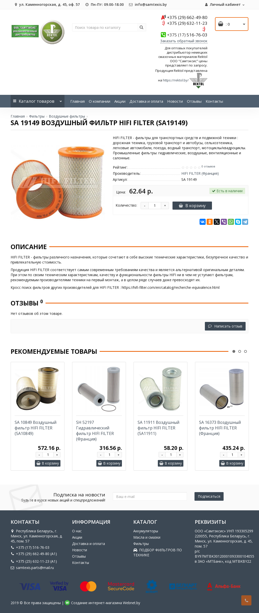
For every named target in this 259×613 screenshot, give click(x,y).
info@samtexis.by (148, 4)
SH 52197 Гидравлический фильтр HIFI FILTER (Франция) (95, 431)
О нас (77, 531)
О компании (99, 101)
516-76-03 (187, 35)
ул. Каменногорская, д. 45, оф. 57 (46, 4)
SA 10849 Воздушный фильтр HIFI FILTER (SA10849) (35, 428)
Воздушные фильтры (67, 116)
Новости (175, 101)
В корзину (192, 205)
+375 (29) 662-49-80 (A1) (34, 553)
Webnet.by (131, 602)
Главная (77, 101)
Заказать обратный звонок (183, 40)
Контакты (214, 101)
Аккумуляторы (145, 531)
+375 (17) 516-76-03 (30, 547)
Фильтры (37, 116)
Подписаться (209, 496)
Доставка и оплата (146, 101)
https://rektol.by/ (176, 80)
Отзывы (194, 101)
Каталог (37, 99)
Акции (119, 101)
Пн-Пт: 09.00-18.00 (104, 4)
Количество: (126, 205)
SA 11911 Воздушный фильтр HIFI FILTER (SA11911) (158, 428)
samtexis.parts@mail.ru (32, 567)
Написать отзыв (225, 326)
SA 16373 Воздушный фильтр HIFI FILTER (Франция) (220, 428)
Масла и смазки (146, 537)
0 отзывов (208, 166)
